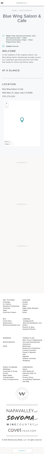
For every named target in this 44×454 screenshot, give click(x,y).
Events (25, 304)
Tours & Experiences (11, 379)
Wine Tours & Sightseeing (32, 340)
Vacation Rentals (29, 329)
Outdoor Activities (29, 358)
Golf (24, 354)
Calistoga (6, 302)
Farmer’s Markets (29, 352)
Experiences (7, 323)
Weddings (6, 369)
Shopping (26, 360)
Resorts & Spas (28, 327)
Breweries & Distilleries (31, 348)
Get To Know (9, 300)
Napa (5, 310)
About (25, 369)
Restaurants (26, 10)
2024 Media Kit (28, 371)
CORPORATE (28, 367)
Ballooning (27, 346)
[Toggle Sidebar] (2, 3)
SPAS (5, 346)
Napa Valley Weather (30, 308)
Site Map (26, 381)
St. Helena (7, 304)
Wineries (7, 338)
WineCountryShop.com (11, 325)
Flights (25, 310)
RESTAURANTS (9, 342)
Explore (26, 300)
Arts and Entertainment (31, 342)
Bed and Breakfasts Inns (32, 323)
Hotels (25, 325)
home (14, 10)
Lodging (26, 319)
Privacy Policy (28, 377)
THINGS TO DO (28, 338)
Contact (22, 451)
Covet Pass (7, 321)
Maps (25, 306)
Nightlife (26, 356)
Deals (25, 312)
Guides (25, 302)
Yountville (6, 308)
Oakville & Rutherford (11, 306)
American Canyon (9, 312)
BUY (4, 319)
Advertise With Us (29, 373)
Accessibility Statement (31, 379)
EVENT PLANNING (10, 367)
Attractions (27, 344)
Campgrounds (28, 321)
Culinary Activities (29, 350)
